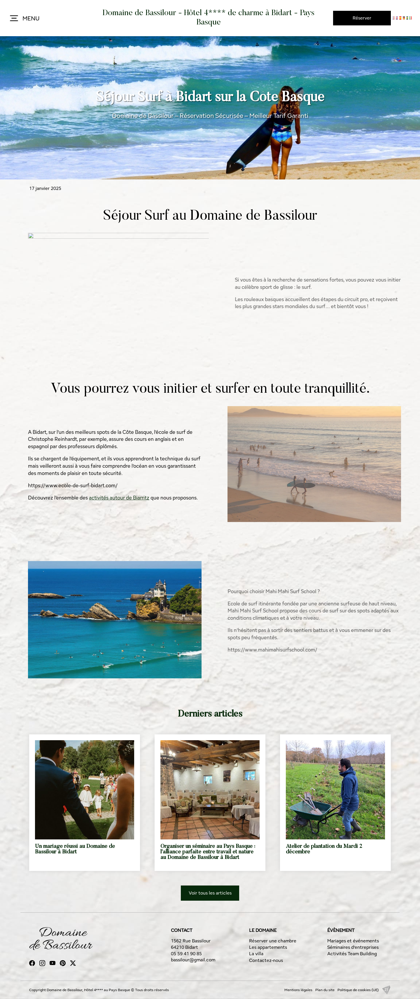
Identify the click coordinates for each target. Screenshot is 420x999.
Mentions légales (298, 989)
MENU (24, 18)
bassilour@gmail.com (193, 960)
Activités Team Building (352, 954)
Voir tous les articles (210, 893)
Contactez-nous (266, 960)
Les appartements (268, 947)
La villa (256, 954)
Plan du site (325, 989)
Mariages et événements (353, 941)
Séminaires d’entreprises (353, 947)
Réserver (362, 18)
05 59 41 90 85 (186, 954)
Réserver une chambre (272, 941)
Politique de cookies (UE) (358, 989)
